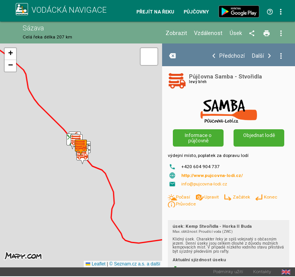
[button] (82, 156)
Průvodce (186, 204)
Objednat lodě (259, 135)
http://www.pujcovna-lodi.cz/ (212, 175)
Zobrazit (176, 33)
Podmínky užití (228, 272)
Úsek (236, 33)
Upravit (212, 197)
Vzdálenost (208, 33)
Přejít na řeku (155, 12)
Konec (270, 197)
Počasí (183, 197)
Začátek (242, 197)
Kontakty (262, 272)
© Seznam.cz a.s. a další (134, 264)
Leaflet (95, 264)
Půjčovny (196, 12)
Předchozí (232, 56)
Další (258, 56)
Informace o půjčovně (198, 137)
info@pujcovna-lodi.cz (204, 184)
